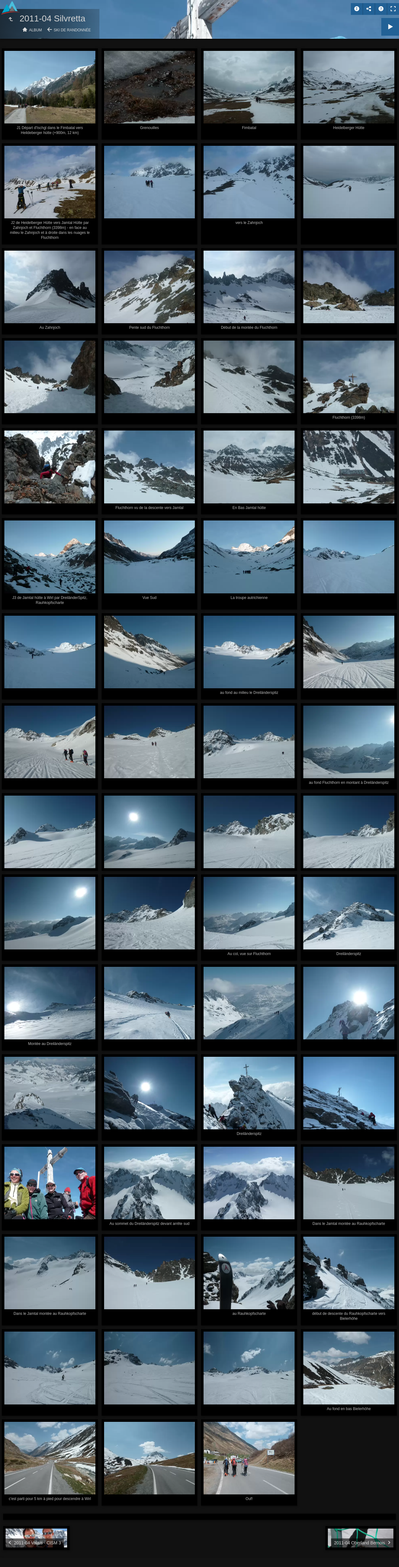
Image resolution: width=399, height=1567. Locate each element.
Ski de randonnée (72, 30)
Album (35, 30)
